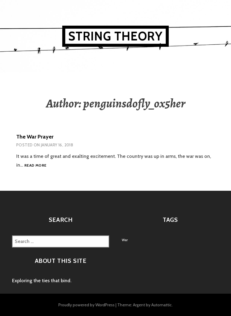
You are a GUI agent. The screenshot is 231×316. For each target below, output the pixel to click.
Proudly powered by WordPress (86, 305)
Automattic (161, 305)
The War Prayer (35, 136)
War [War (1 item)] (125, 240)
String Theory (115, 36)
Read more (35, 165)
